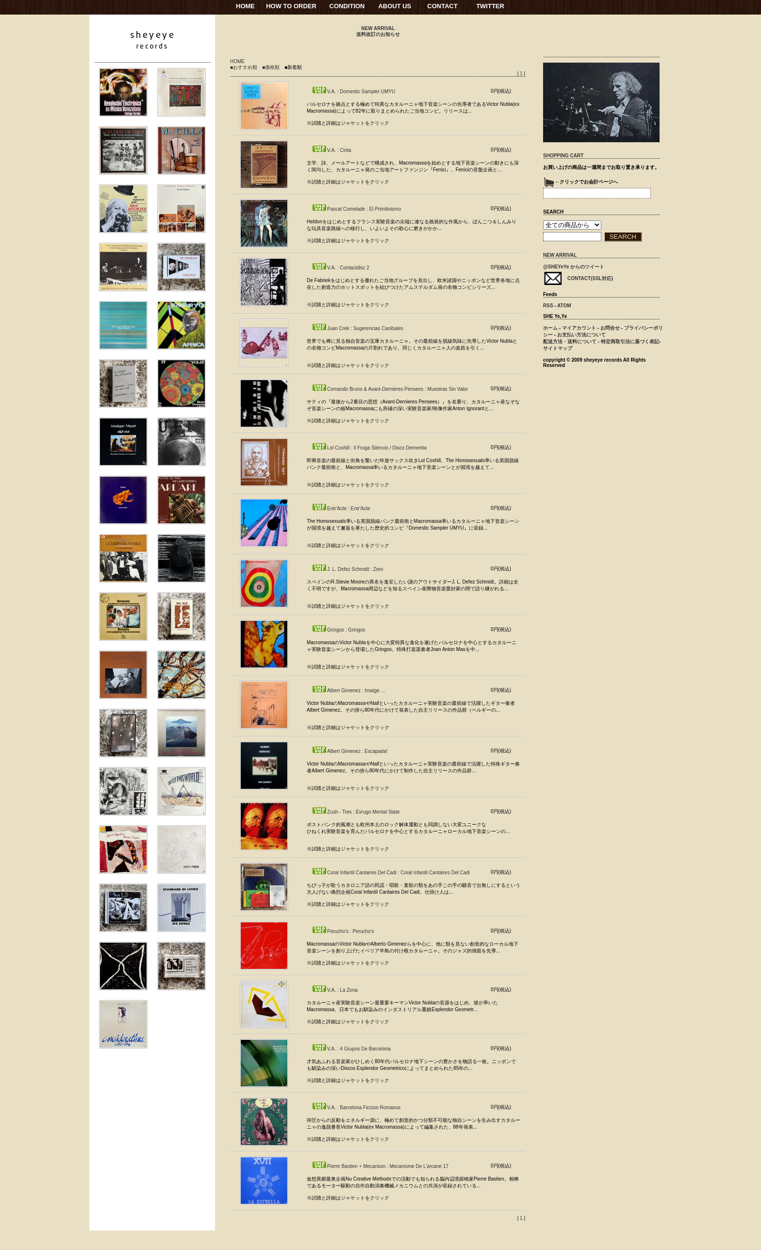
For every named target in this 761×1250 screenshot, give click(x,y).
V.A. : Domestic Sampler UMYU (353, 91)
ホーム (550, 328)
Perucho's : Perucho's (343, 931)
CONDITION (347, 6)
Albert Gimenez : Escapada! (350, 751)
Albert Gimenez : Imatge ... (348, 690)
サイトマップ (557, 348)
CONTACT (442, 6)
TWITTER (490, 6)
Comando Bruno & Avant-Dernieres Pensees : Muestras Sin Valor (390, 389)
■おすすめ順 (243, 67)
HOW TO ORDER (291, 6)
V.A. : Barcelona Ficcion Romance (356, 1107)
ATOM (564, 305)
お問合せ (610, 328)
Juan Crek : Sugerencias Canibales (357, 328)
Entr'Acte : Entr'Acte (341, 508)
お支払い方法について (581, 334)
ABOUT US (394, 6)
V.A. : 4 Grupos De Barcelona (351, 1048)
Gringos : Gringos (338, 630)
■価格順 (271, 67)
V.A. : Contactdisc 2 (340, 267)
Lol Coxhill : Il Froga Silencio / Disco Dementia (369, 447)
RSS (548, 305)
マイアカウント (579, 328)
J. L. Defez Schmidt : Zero (347, 569)
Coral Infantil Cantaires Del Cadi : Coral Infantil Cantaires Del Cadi (391, 872)
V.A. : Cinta (331, 150)
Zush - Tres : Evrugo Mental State (356, 812)
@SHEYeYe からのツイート (573, 266)
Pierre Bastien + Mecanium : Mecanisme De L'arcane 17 (380, 1166)
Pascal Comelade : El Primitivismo (356, 209)
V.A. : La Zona (335, 990)
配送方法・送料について (569, 341)
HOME (245, 6)
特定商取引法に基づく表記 (630, 341)
